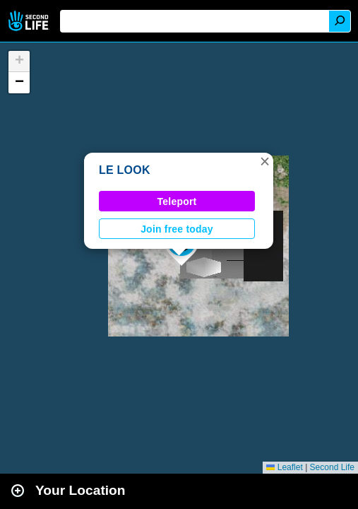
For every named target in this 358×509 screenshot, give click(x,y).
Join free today (177, 229)
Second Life (30, 21)
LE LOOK (124, 170)
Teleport (177, 201)
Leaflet (284, 467)
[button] (264, 161)
